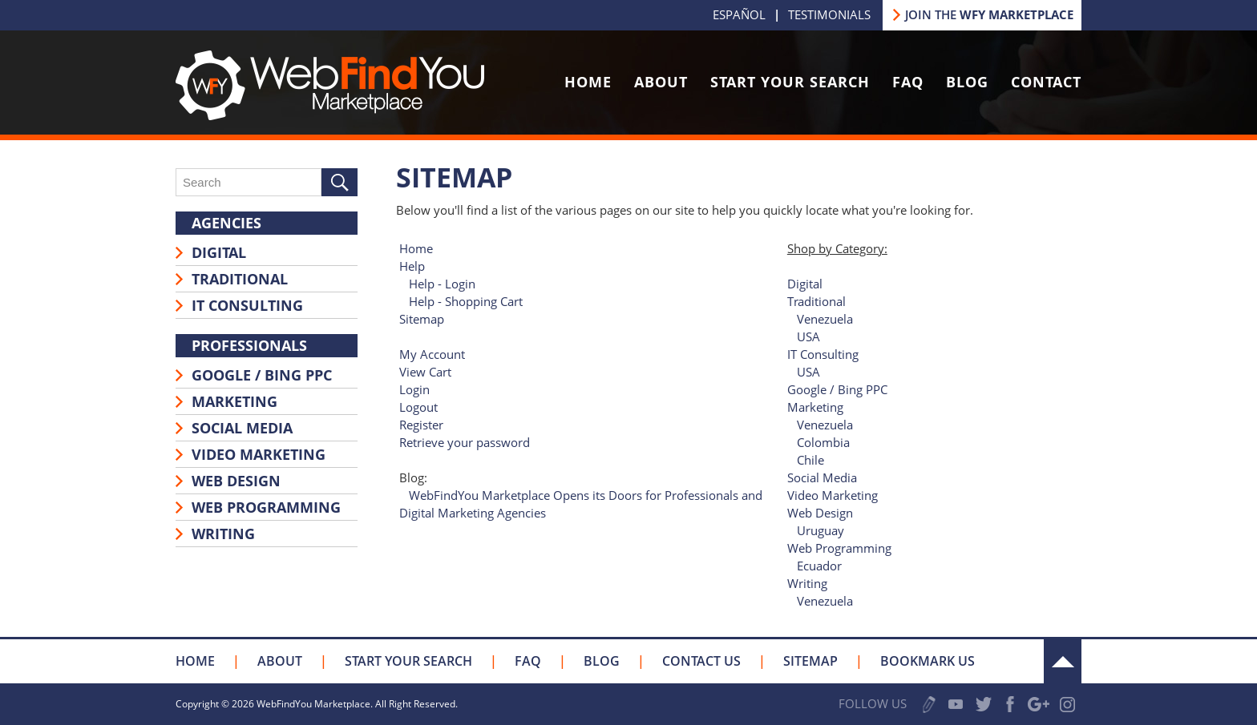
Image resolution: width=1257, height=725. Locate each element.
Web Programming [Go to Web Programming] (839, 548)
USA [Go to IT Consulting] (808, 372)
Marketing (234, 401)
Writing (223, 533)
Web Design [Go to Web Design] (820, 513)
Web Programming (266, 507)
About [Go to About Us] (661, 81)
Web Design (236, 480)
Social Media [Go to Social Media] (822, 477)
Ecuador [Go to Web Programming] (819, 566)
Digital (219, 252)
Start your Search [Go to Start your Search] (408, 661)
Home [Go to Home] (588, 81)
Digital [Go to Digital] (805, 284)
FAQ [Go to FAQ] (908, 81)
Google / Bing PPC (262, 375)
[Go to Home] (330, 115)
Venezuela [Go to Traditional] (825, 319)
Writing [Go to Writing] (807, 583)
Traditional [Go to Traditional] (816, 301)
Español (739, 14)
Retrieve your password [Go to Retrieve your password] (464, 442)
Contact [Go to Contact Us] (1046, 81)
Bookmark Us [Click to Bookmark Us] (927, 661)
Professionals (249, 345)
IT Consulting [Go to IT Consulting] (823, 354)
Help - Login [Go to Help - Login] (442, 284)
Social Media (242, 427)
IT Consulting (247, 305)
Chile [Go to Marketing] (810, 460)
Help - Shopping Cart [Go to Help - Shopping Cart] (466, 301)
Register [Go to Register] (421, 425)
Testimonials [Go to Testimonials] (829, 14)
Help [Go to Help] (412, 266)
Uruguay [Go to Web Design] (820, 530)
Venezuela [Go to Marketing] (825, 425)
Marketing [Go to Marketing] (815, 407)
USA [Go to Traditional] (808, 336)
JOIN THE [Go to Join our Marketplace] (989, 14)
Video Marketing (258, 454)
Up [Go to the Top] (1062, 661)
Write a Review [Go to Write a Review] (929, 705)
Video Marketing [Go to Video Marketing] (832, 495)
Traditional (240, 278)
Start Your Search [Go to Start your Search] (790, 81)
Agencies (226, 222)
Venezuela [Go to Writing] (825, 601)
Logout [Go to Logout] (418, 407)
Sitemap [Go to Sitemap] (421, 319)
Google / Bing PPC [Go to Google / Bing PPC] (837, 389)
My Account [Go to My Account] (432, 354)
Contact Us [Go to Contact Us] (701, 661)
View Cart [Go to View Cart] (425, 372)
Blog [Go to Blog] (967, 81)
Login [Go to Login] (414, 389)
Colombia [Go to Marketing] (823, 442)
